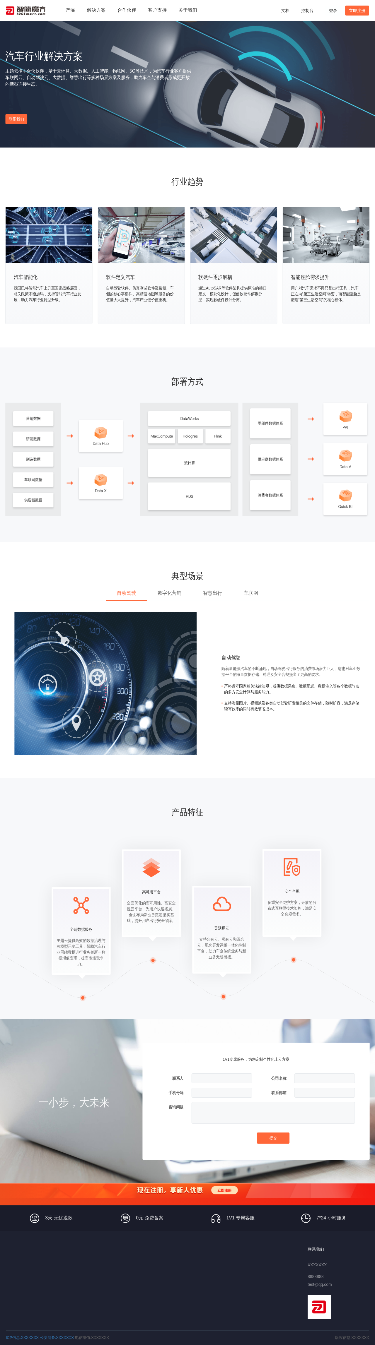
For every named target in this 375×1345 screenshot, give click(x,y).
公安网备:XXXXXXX (57, 1337)
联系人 (177, 1078)
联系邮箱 (278, 1093)
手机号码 (175, 1093)
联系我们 (16, 119)
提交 (273, 1138)
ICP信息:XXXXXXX (22, 1337)
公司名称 (278, 1078)
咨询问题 (175, 1107)
